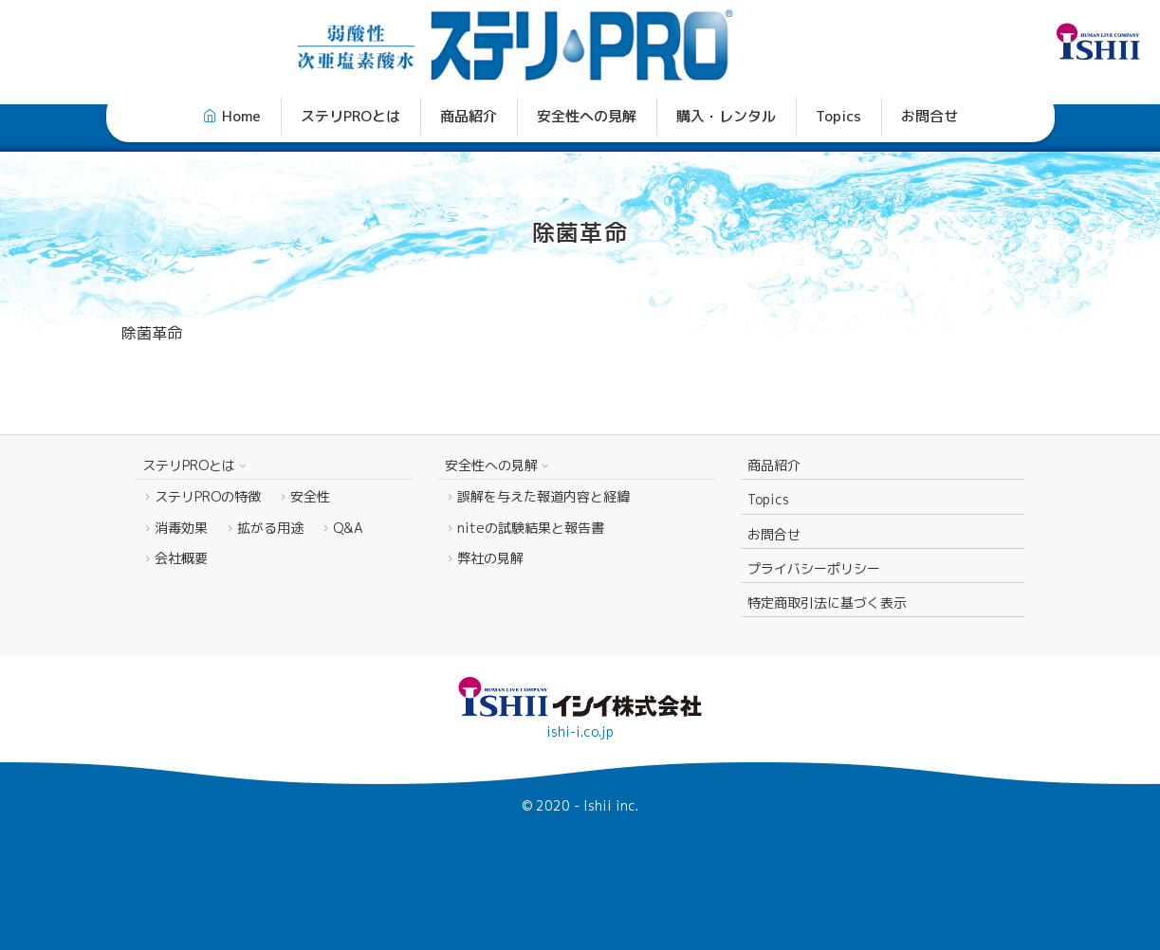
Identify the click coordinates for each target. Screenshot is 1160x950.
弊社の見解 (503, 558)
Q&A (348, 528)
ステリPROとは (350, 116)
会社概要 (181, 558)
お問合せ (929, 116)
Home (241, 116)
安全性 (310, 496)
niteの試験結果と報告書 (530, 528)
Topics (838, 116)
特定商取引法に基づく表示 (827, 603)
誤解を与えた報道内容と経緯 (543, 496)
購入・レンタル (726, 116)
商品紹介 (468, 116)
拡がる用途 (270, 528)
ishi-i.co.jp (580, 731)
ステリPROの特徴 (208, 496)
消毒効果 (181, 528)
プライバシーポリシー (813, 568)
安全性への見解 (586, 116)
